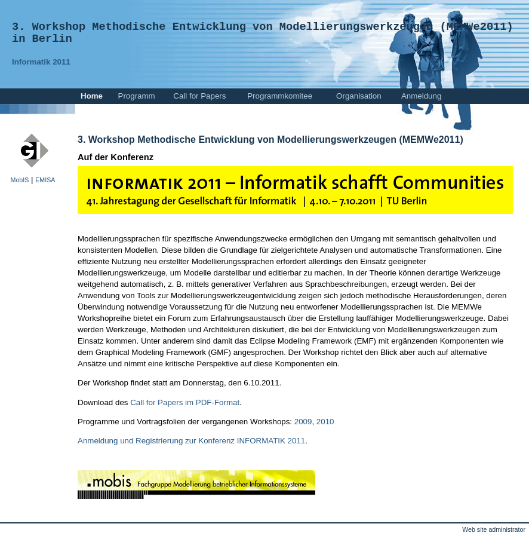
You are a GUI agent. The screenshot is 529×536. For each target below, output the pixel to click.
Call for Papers (199, 95)
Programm (136, 95)
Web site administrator (493, 529)
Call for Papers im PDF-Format (184, 402)
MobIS (20, 179)
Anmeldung (421, 95)
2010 (325, 421)
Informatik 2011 (41, 61)
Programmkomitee (279, 95)
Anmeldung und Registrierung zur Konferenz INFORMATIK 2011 (191, 440)
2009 (303, 421)
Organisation (359, 95)
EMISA (45, 179)
